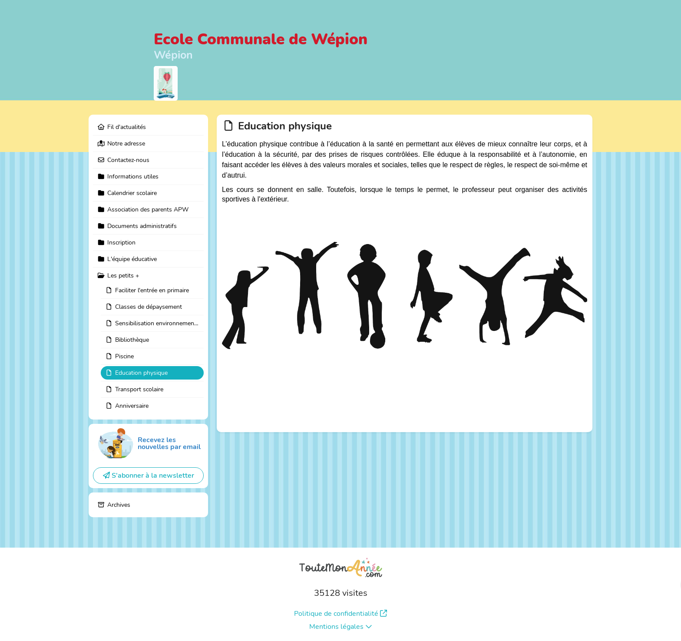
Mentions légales (340, 626)
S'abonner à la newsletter (148, 475)
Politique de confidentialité (340, 613)
